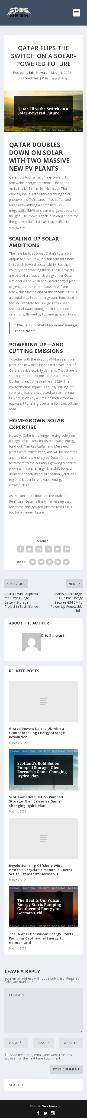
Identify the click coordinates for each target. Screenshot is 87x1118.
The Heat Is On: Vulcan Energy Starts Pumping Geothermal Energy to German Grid (41, 938)
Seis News (49, 1106)
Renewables (29, 78)
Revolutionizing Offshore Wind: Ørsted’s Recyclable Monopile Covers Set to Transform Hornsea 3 (40, 869)
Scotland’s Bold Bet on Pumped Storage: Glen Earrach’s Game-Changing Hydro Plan (36, 801)
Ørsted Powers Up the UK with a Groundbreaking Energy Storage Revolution (37, 732)
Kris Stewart (38, 72)
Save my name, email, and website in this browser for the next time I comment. (38, 1056)
